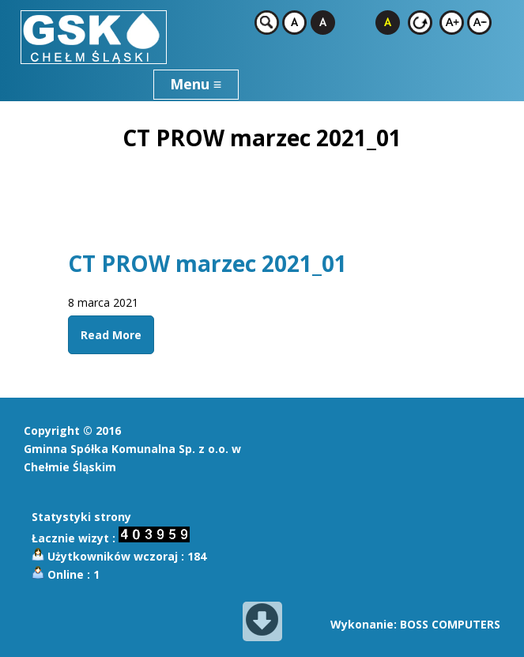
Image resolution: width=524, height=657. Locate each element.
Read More (111, 334)
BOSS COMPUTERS (450, 624)
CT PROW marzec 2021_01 (207, 263)
